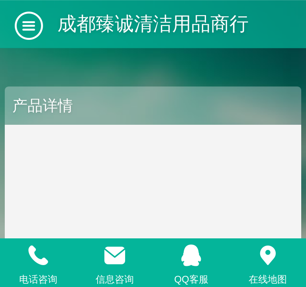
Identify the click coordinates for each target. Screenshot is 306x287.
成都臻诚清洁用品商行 (153, 23)
